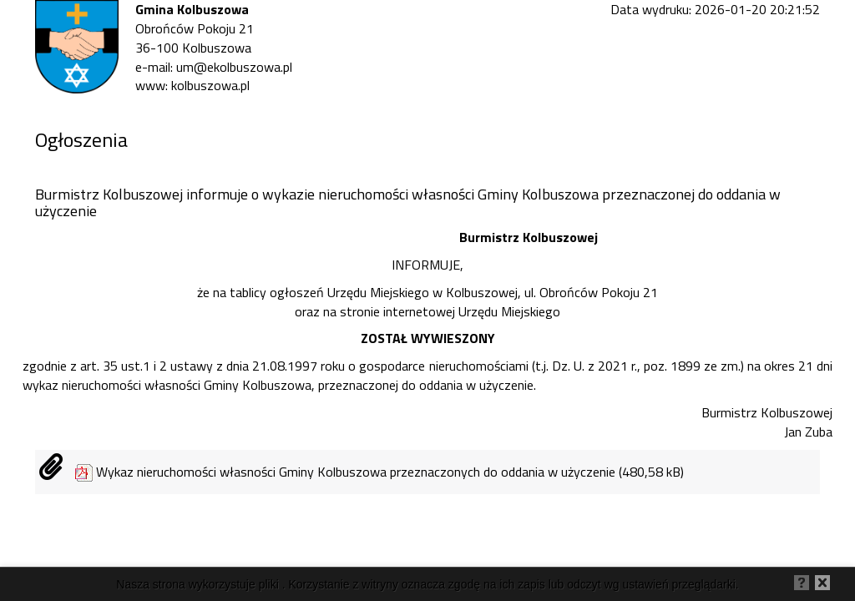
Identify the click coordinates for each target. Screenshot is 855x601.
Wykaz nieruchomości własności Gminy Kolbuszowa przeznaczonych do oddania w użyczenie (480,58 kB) (390, 472)
